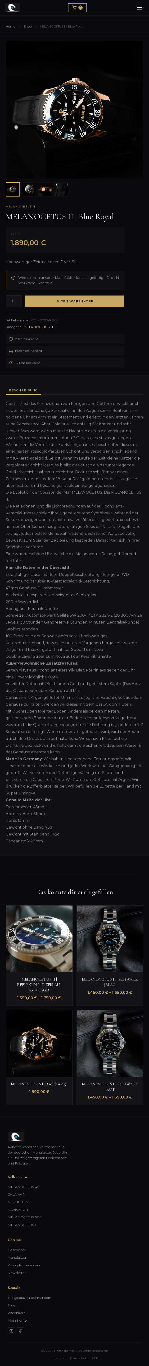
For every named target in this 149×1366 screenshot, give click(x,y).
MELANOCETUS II (20, 206)
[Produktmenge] (14, 301)
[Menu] (139, 7)
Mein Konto (17, 1320)
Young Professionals (24, 1265)
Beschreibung (23, 390)
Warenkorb (17, 1313)
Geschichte (17, 1250)
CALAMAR (16, 1194)
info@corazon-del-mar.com (29, 1298)
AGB (95, 1358)
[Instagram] (11, 1331)
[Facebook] (20, 1331)
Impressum (58, 1358)
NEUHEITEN (18, 1202)
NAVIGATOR (18, 1209)
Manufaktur (17, 1257)
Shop (28, 26)
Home (10, 26)
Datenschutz (79, 1358)
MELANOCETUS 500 (25, 1217)
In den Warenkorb (74, 301)
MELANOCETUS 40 (24, 1187)
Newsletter (17, 1273)
